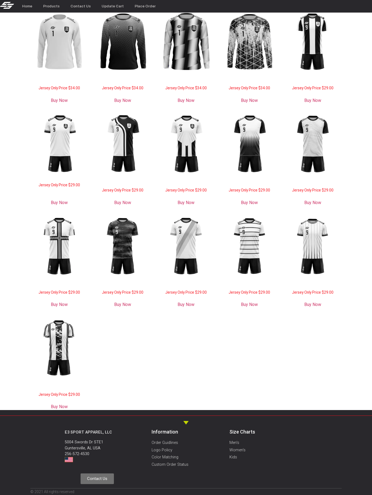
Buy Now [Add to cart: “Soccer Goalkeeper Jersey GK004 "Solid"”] (59, 100)
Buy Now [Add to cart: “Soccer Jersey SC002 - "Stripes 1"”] (312, 304)
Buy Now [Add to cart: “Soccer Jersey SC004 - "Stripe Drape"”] (186, 304)
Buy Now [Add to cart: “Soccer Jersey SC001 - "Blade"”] (59, 406)
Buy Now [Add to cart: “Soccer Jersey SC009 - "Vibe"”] (186, 202)
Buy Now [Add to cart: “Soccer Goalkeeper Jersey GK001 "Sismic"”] (249, 100)
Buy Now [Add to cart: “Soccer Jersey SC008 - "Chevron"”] (249, 202)
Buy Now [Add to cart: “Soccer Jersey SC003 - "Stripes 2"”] (249, 304)
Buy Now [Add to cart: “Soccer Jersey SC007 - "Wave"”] (312, 202)
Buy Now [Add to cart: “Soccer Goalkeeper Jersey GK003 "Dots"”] (122, 100)
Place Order (145, 6)
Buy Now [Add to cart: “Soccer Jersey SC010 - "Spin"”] (122, 202)
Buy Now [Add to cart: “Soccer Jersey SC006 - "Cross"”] (59, 304)
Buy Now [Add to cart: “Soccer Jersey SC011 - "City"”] (59, 202)
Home (27, 6)
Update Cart (113, 6)
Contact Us (80, 6)
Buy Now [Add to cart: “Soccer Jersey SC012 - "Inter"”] (312, 100)
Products (51, 6)
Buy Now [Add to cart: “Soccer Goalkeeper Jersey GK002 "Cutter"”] (186, 100)
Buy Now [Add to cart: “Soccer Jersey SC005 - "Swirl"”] (122, 304)
